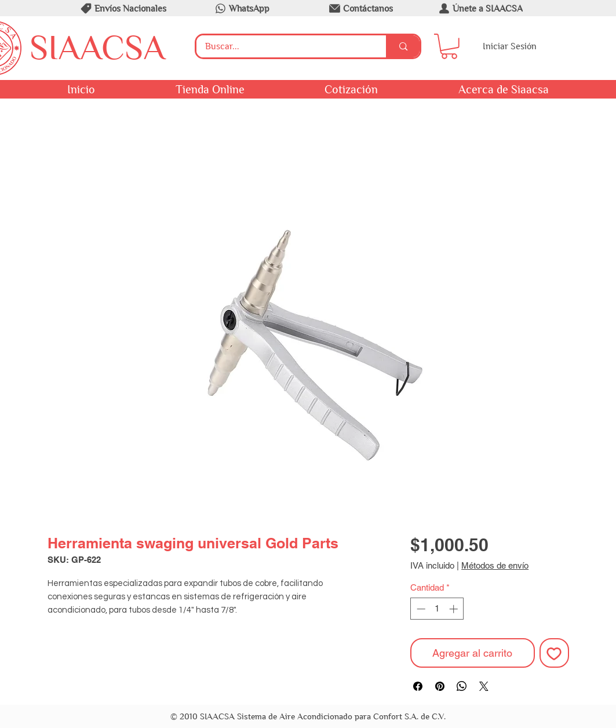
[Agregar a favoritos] (554, 653)
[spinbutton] (437, 609)
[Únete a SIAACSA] (480, 8)
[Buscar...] (283, 46)
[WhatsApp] (242, 8)
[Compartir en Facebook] (418, 686)
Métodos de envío (494, 565)
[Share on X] (484, 686)
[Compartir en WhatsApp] (462, 686)
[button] (449, 46)
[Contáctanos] (360, 8)
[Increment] (454, 609)
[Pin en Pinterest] (440, 686)
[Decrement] (420, 609)
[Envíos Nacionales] (123, 8)
